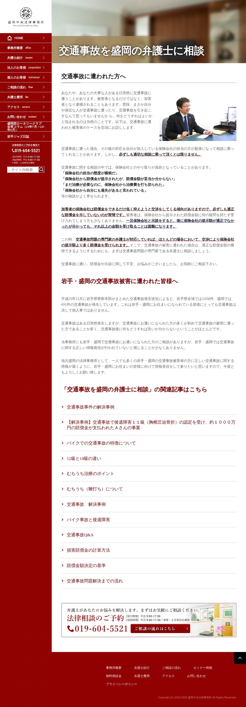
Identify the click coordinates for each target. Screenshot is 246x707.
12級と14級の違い (84, 458)
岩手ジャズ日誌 (18, 136)
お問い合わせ (21, 117)
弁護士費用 (17, 97)
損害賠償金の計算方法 (88, 550)
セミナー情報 (202, 668)
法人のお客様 (24, 67)
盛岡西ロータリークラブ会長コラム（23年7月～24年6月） (25, 126)
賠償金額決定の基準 (86, 565)
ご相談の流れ (20, 87)
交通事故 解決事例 (86, 504)
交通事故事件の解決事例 (90, 407)
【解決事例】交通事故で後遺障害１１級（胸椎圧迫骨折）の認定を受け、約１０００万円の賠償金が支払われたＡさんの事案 (151, 425)
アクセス (18, 107)
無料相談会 (114, 676)
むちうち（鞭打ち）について (95, 489)
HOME (18, 38)
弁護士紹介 (20, 58)
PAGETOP (240, 658)
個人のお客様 (23, 77)
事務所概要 (19, 48)
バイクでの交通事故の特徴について (101, 443)
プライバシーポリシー (121, 684)
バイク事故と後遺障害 (88, 519)
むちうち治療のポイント (90, 473)
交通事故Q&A (80, 534)
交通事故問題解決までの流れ (95, 581)
